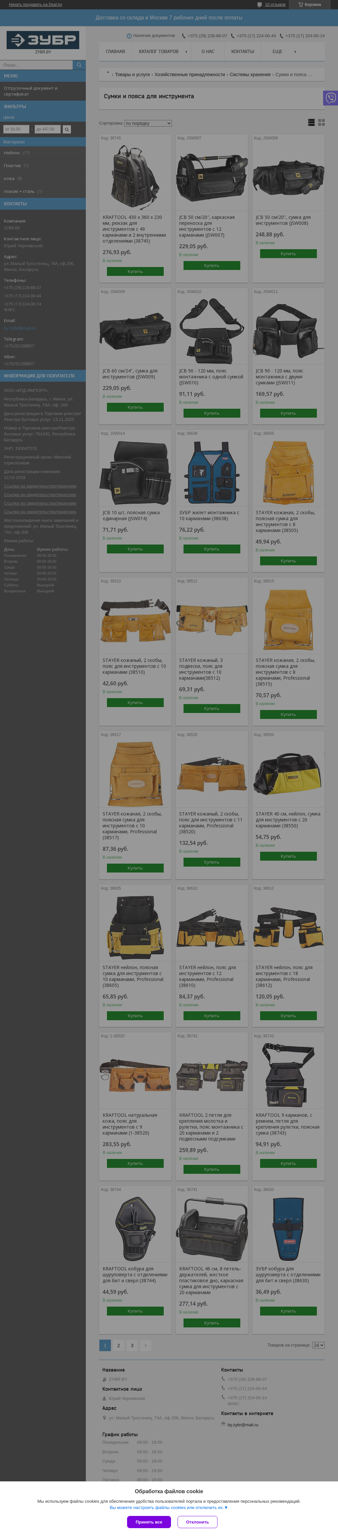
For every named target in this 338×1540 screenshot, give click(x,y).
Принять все (149, 1522)
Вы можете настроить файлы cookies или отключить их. (167, 1507)
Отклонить (197, 1522)
